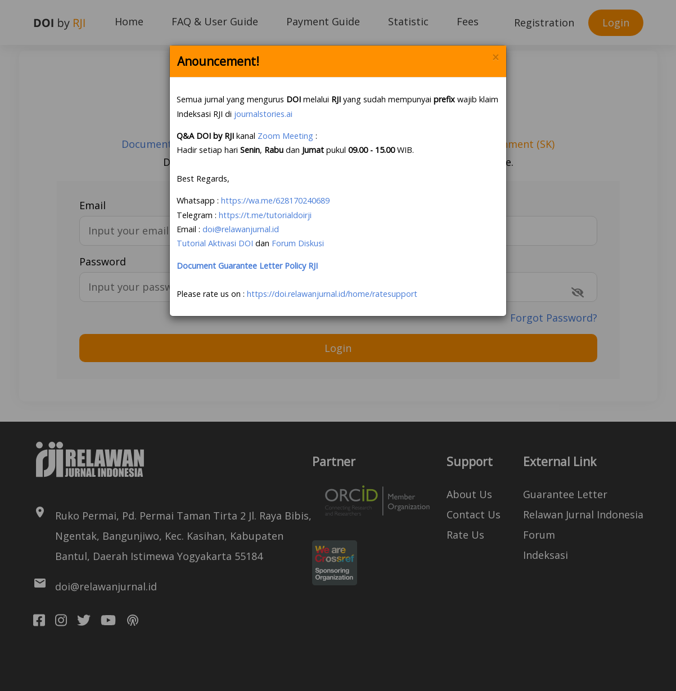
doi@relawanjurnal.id (240, 229)
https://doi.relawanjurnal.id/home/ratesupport (332, 293)
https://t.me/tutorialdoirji (265, 215)
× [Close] (495, 58)
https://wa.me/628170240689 (275, 200)
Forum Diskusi (298, 243)
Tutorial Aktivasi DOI (215, 243)
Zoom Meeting (285, 135)
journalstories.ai (263, 114)
